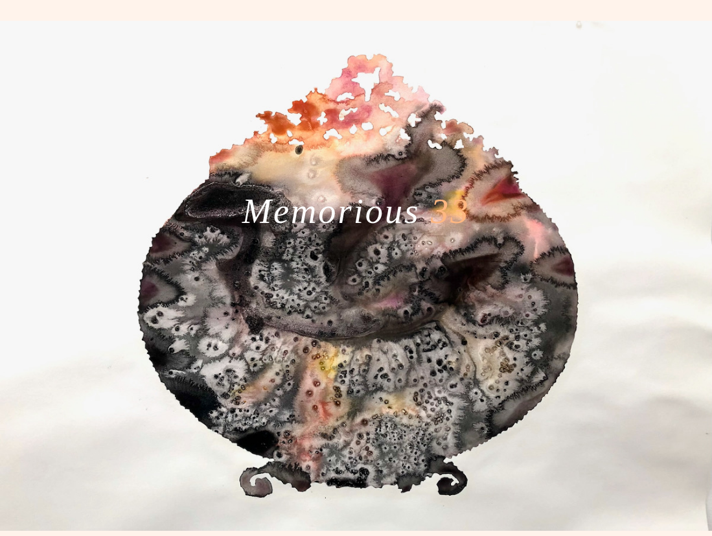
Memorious (356, 211)
